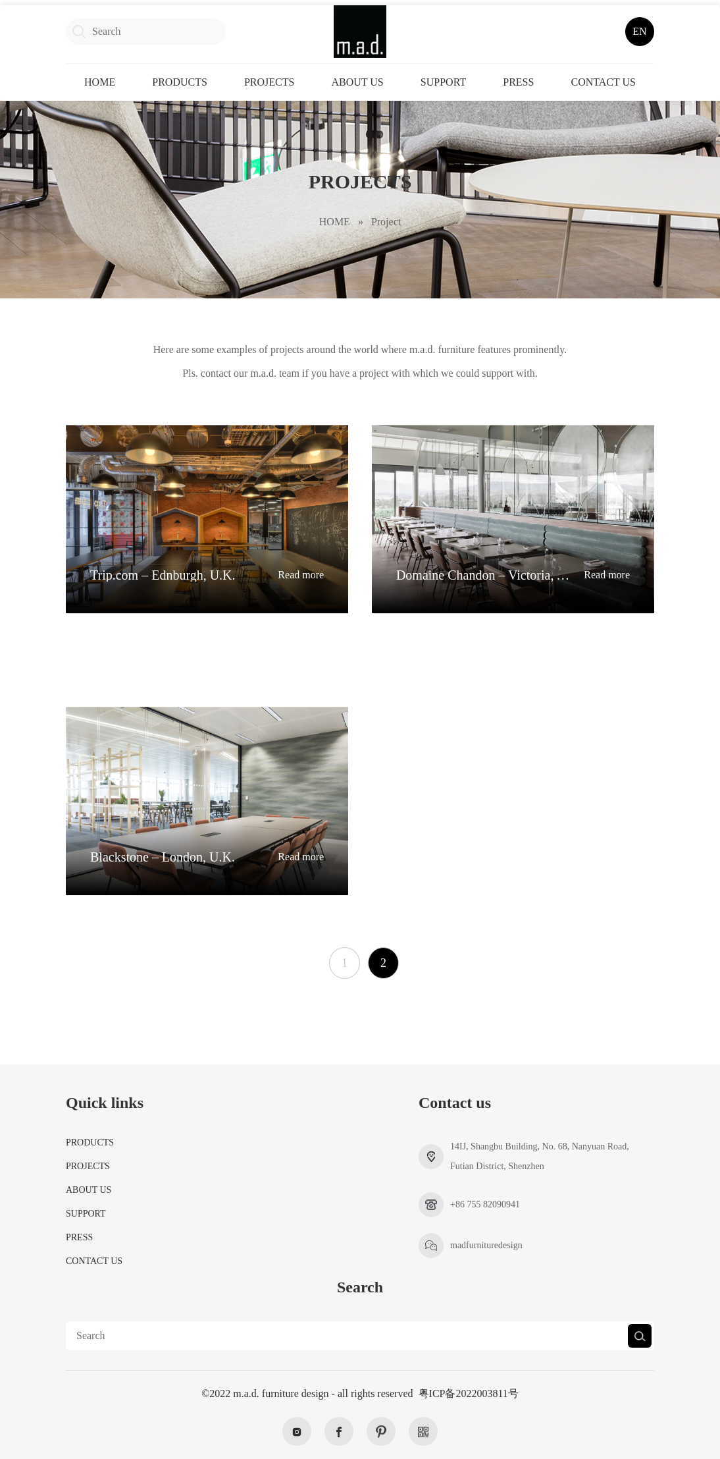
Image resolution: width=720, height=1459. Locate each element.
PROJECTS (269, 82)
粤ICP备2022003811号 (469, 1393)
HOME (99, 82)
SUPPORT (443, 82)
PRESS (518, 82)
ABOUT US (357, 82)
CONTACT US (603, 82)
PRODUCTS (179, 82)
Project (386, 221)
